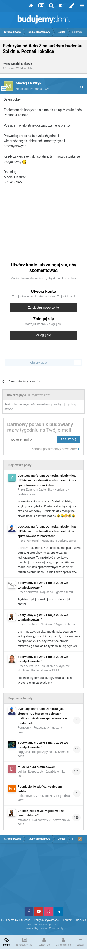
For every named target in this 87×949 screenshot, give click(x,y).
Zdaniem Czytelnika (39, 489)
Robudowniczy (27, 796)
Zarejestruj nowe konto (43, 307)
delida (22, 771)
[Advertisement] (43, 221)
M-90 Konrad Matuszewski (36, 767)
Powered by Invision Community (43, 928)
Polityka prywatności (46, 920)
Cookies (81, 920)
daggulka (24, 752)
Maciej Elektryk (21, 63)
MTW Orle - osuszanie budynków (48, 666)
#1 (81, 86)
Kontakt (67, 920)
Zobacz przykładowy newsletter (56, 449)
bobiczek (32, 592)
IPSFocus (24, 920)
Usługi (31, 68)
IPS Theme (7, 920)
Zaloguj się (43, 335)
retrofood (32, 624)
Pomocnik (32, 540)
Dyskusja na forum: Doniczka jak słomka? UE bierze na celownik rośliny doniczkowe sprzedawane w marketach (47, 480)
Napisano (32, 88)
